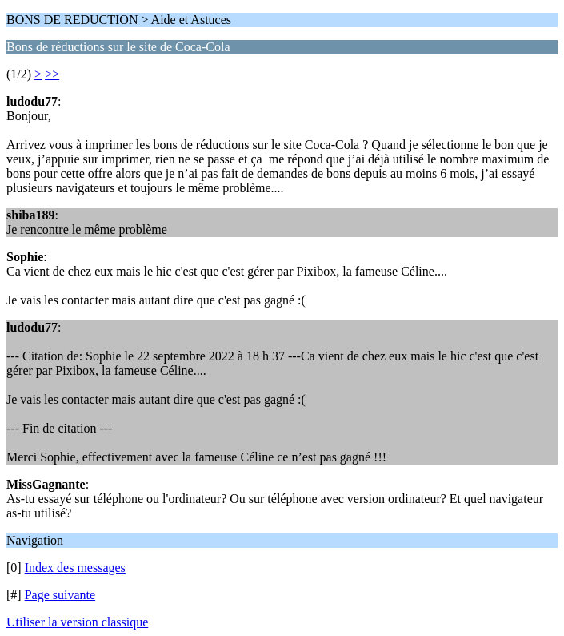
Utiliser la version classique (77, 622)
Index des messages (75, 567)
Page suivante (60, 595)
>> (52, 74)
